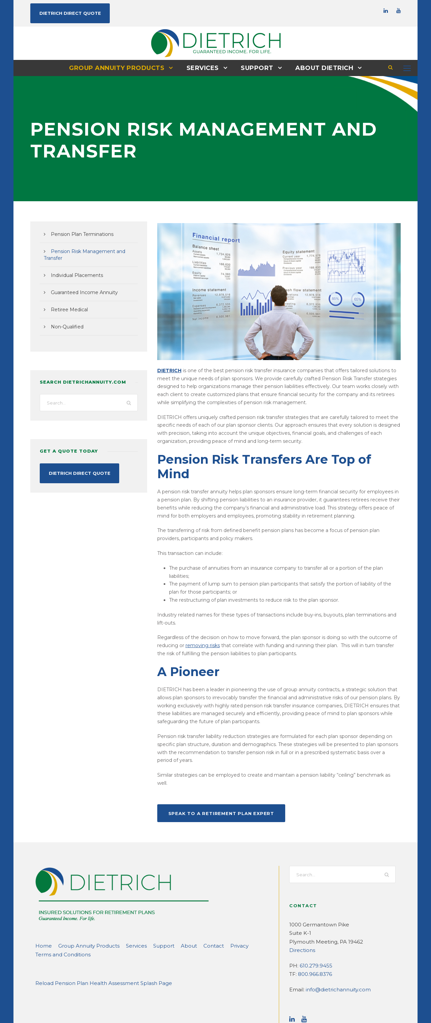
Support (256, 67)
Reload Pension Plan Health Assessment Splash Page (96, 928)
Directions (300, 895)
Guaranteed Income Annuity (80, 285)
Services (203, 67)
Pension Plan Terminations (79, 234)
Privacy (216, 890)
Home (42, 890)
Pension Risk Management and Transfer (93, 251)
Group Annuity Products (120, 67)
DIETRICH (168, 370)
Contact (193, 890)
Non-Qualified (65, 319)
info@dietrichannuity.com (333, 934)
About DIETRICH (320, 67)
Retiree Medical (67, 302)
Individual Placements (74, 268)
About (171, 890)
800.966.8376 (313, 919)
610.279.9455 (314, 910)
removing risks (172, 614)
